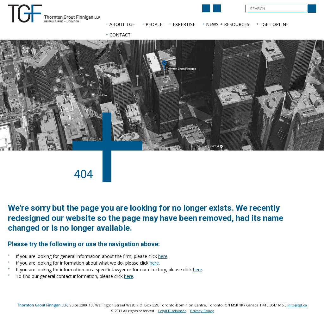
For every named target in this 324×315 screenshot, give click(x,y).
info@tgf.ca (297, 305)
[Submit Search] (312, 8)
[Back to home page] (217, 8)
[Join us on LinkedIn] (206, 8)
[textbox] (276, 8)
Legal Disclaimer (172, 310)
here (162, 256)
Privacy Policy (202, 310)
